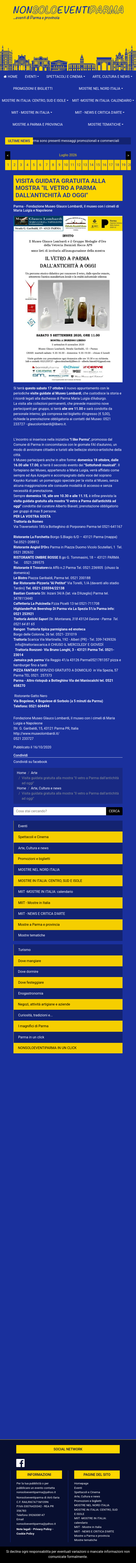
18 (117, 165)
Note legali (23, 1529)
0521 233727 (23, 739)
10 (66, 165)
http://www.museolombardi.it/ (36, 733)
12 (79, 165)
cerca (114, 811)
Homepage (81, 1483)
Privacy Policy (42, 1529)
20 (130, 165)
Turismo (24, 950)
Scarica (34, 639)
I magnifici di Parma (33, 1026)
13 (85, 165)
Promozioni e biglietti (33, 89)
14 (91, 165)
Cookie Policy (25, 1533)
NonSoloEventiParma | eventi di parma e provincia (68, 12)
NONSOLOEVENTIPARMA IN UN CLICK (47, 1048)
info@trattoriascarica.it (32, 645)
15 (98, 165)
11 (72, 165)
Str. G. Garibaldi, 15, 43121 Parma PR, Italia (45, 728)
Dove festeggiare (31, 982)
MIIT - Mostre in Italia (34, 903)
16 (104, 165)
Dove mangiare (29, 961)
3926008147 (36, 1515)
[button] (32, 77)
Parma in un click (31, 1037)
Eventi (22, 826)
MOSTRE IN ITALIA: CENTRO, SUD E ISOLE (50, 881)
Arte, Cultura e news (33, 848)
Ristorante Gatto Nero (30, 696)
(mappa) (110, 537)
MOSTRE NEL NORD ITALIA (39, 870)
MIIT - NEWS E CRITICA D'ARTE (41, 914)
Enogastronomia (30, 993)
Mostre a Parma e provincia (38, 124)
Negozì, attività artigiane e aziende (44, 1004)
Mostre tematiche (31, 935)
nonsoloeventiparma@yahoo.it (36, 1492)
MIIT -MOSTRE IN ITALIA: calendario (45, 892)
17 (111, 165)
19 (124, 165)
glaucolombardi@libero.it (47, 424)
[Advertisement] (68, 36)
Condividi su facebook (30, 762)
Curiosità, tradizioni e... (35, 1015)
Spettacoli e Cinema (33, 837)
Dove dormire (28, 972)
